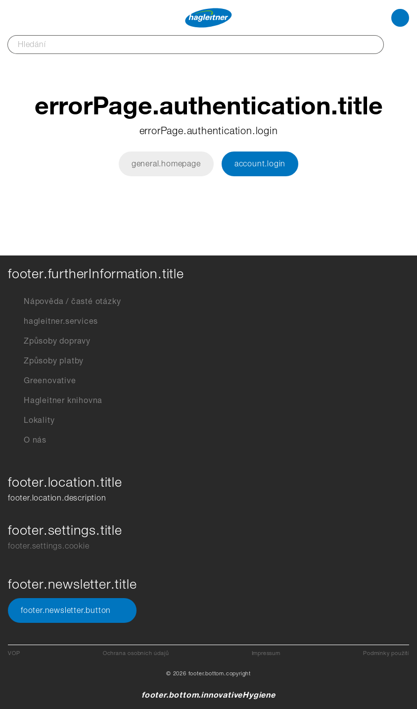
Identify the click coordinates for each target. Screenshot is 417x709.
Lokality (31, 420)
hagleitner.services (53, 321)
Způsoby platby (46, 361)
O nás (27, 440)
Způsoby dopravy (49, 341)
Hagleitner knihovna (55, 400)
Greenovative (42, 381)
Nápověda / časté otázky (64, 301)
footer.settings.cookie (49, 546)
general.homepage (166, 163)
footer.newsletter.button (72, 610)
